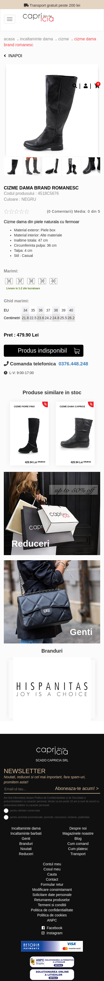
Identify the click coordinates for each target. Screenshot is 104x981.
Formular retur (52, 884)
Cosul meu (52, 869)
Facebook (52, 928)
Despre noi (78, 828)
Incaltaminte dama (36, 39)
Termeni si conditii (52, 905)
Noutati (26, 849)
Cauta (52, 874)
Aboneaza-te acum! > (77, 788)
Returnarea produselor (52, 900)
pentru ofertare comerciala (25, 810)
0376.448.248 (72, 363)
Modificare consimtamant (52, 890)
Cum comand (77, 844)
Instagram (51, 933)
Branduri (26, 844)
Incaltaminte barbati (25, 833)
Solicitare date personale (51, 895)
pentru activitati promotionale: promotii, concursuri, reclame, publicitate (50, 817)
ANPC (52, 920)
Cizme (63, 39)
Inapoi (13, 56)
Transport (77, 854)
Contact (52, 879)
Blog (78, 838)
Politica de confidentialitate (52, 910)
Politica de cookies (52, 915)
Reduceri (26, 854)
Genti (26, 838)
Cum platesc (78, 849)
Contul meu (52, 864)
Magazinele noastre (78, 833)
